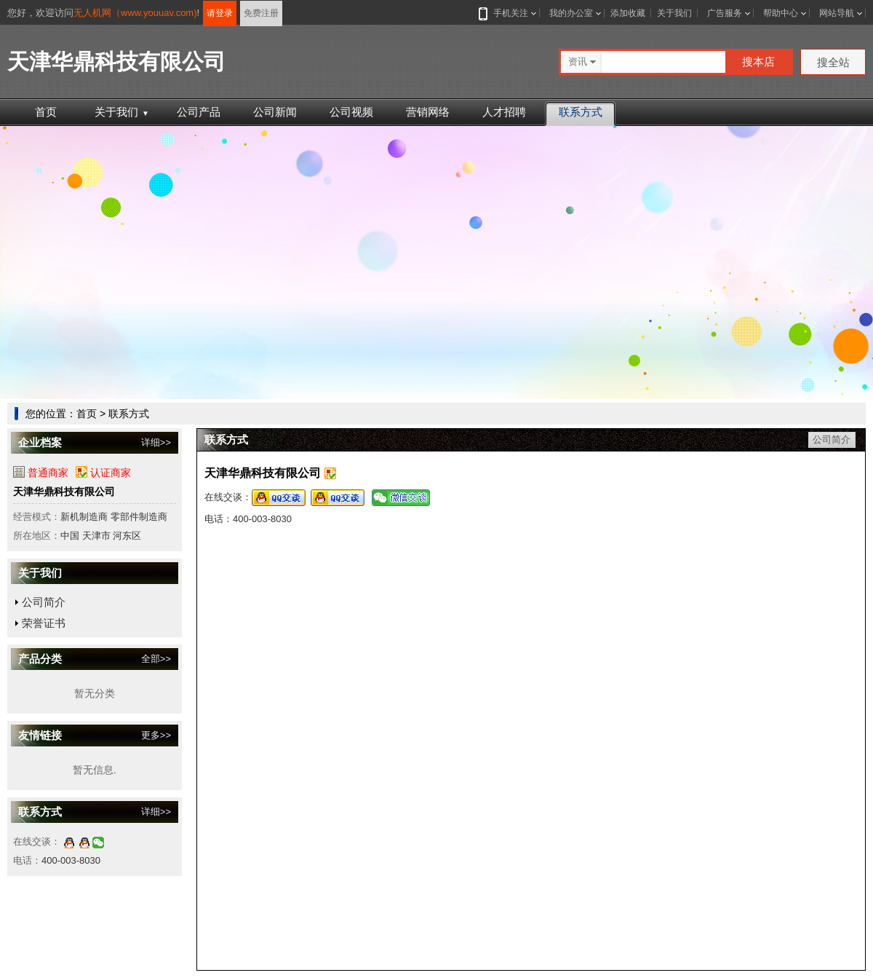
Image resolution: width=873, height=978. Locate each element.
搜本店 (758, 61)
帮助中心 (780, 13)
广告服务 (724, 13)
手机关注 (507, 13)
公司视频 (351, 112)
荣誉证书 (43, 623)
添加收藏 (627, 13)
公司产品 (198, 112)
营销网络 (428, 112)
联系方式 (580, 112)
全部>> (156, 658)
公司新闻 (275, 112)
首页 (46, 112)
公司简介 (43, 602)
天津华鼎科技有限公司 (64, 491)
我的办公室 (571, 13)
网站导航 (836, 13)
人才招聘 (504, 112)
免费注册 (261, 13)
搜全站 (833, 62)
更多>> (156, 735)
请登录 (220, 13)
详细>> (156, 442)
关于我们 (674, 13)
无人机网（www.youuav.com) (135, 12)
